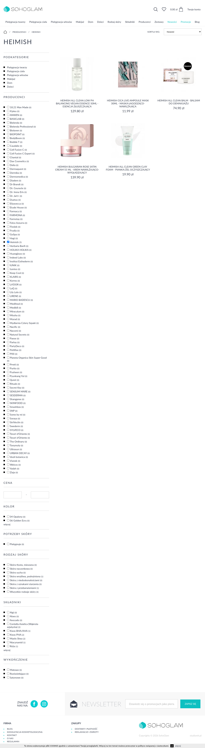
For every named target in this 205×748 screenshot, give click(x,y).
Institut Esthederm (21, 261)
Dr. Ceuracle (18, 188)
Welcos (15, 464)
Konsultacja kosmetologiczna (24, 732)
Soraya (15, 418)
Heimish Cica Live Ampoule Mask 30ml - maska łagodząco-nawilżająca (128, 103)
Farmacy (16, 211)
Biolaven (16, 130)
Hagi (14, 238)
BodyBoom (17, 138)
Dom (90, 21)
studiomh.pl (195, 735)
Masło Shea (17, 638)
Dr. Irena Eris (18, 192)
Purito (14, 368)
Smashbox (17, 406)
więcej (7, 524)
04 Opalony (17, 516)
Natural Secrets (19, 334)
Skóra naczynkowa (21, 568)
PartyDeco (17, 346)
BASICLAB (17, 118)
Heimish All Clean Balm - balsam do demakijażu (179, 102)
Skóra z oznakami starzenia (26, 584)
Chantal (15, 157)
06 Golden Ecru (20, 520)
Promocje (186, 21)
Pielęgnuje (17, 544)
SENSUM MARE (20, 391)
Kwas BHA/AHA (20, 630)
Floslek (15, 226)
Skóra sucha (18, 572)
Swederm (16, 426)
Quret (14, 379)
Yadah (14, 468)
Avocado (16, 620)
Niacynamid (18, 642)
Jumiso (15, 269)
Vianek (15, 460)
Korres (15, 280)
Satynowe (16, 677)
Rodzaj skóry (114, 21)
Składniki (130, 21)
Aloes (14, 616)
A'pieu (14, 111)
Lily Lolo (16, 292)
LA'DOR (16, 284)
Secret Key (17, 387)
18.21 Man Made (20, 107)
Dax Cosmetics (19, 161)
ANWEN (16, 114)
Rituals (15, 383)
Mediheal (16, 303)
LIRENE (15, 296)
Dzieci (100, 21)
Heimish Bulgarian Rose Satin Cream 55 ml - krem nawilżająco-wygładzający (77, 169)
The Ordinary (18, 441)
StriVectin (16, 422)
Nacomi (15, 330)
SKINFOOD (18, 402)
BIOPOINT (17, 134)
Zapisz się (190, 703)
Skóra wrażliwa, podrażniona (26, 576)
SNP (14, 410)
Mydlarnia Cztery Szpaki (24, 322)
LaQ (13, 288)
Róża (14, 646)
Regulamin (13, 741)
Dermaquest (18, 168)
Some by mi (17, 414)
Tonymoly (16, 445)
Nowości (172, 21)
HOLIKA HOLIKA (21, 249)
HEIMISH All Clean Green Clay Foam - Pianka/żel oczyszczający (128, 168)
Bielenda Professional (23, 126)
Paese (14, 338)
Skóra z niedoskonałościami (26, 580)
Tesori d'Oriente (20, 433)
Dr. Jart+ (16, 195)
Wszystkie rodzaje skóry (24, 591)
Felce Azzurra (18, 222)
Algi (13, 612)
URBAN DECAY (20, 453)
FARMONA (17, 215)
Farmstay (16, 218)
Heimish (36, 32)
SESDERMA (18, 395)
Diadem (15, 180)
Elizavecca (17, 203)
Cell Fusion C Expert (22, 153)
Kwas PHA (17, 634)
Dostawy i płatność (86, 729)
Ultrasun (16, 449)
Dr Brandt (16, 184)
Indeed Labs (18, 257)
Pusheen (16, 372)
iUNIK (14, 265)
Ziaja (14, 472)
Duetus (15, 199)
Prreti (14, 364)
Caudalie (16, 145)
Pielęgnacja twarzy (15, 21)
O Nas (10, 738)
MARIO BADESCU (21, 299)
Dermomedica (19, 176)
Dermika (16, 172)
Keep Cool (17, 272)
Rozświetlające (19, 673)
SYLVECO (16, 429)
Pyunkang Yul (18, 376)
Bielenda (16, 122)
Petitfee (15, 349)
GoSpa (15, 234)
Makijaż (80, 21)
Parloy (15, 342)
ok (172, 745)
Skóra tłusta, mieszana (23, 564)
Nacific (15, 326)
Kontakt (12, 735)
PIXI (13, 353)
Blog (197, 21)
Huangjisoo (17, 253)
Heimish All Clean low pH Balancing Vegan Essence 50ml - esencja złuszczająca (77, 103)
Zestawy (159, 21)
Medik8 (15, 307)
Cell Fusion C (18, 149)
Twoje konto (194, 9)
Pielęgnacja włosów (61, 21)
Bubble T (16, 141)
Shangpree (17, 399)
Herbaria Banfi (19, 245)
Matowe (16, 669)
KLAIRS (15, 276)
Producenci (145, 21)
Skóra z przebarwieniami (24, 587)
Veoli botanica (19, 456)
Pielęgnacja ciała (38, 21)
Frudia (15, 230)
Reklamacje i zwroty (87, 732)
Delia (14, 165)
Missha (15, 315)
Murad (15, 319)
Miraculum (17, 311)
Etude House (18, 207)
